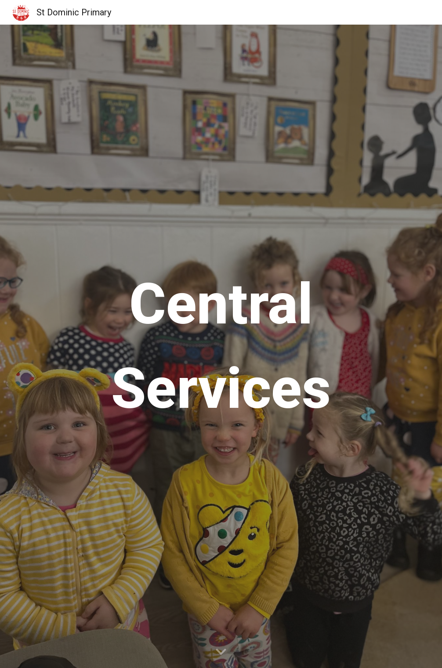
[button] (221, 652)
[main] (221, 346)
